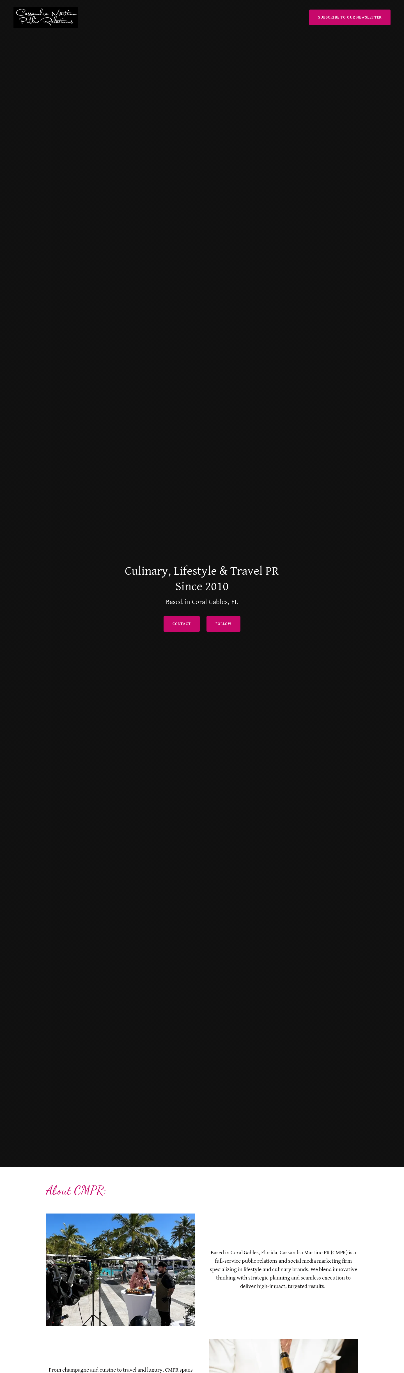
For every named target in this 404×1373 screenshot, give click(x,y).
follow (223, 624)
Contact (182, 624)
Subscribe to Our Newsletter (350, 17)
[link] (45, 17)
